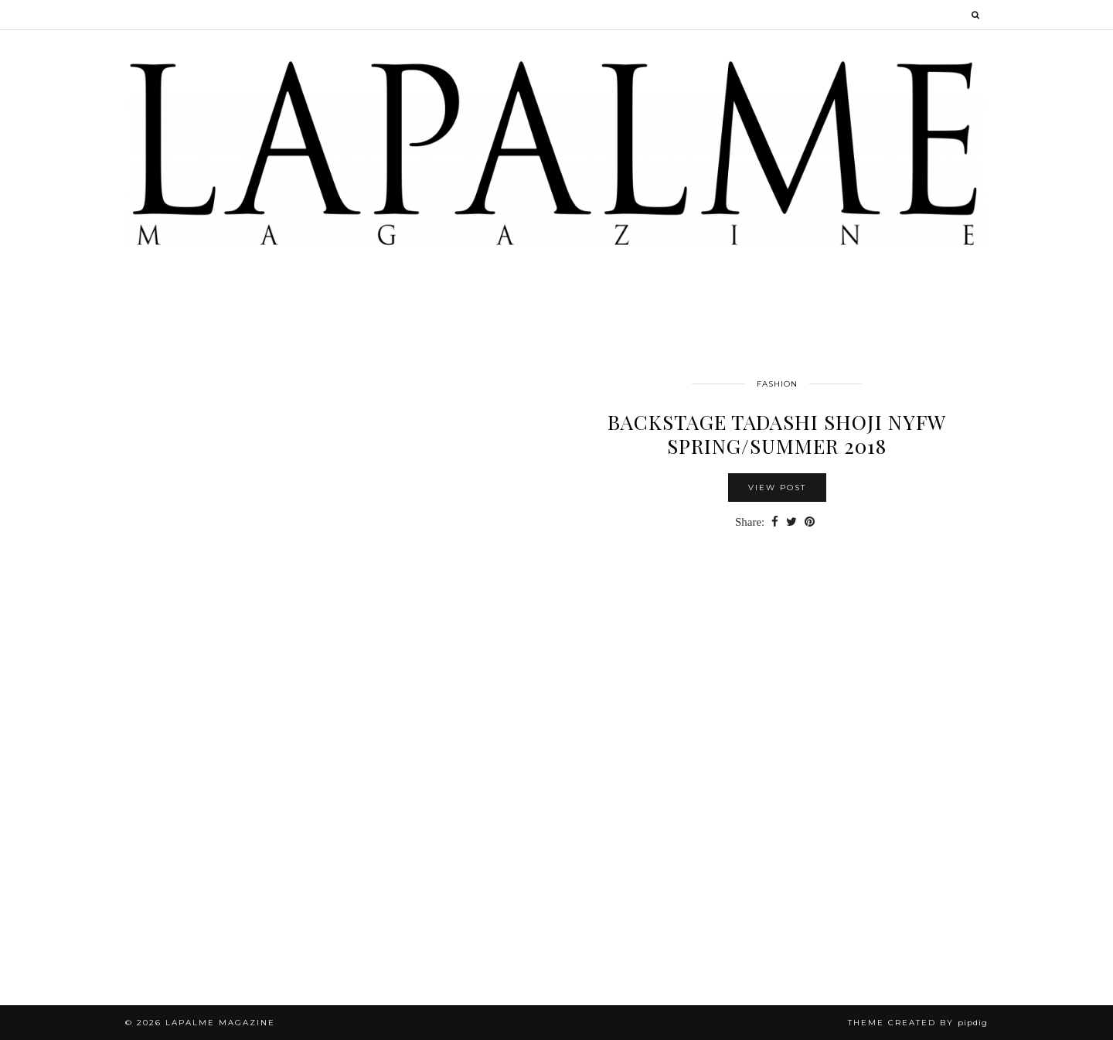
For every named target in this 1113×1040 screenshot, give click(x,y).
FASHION (777, 384)
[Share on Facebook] (775, 522)
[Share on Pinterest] (810, 522)
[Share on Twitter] (791, 522)
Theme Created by (918, 1023)
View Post (777, 487)
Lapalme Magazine (220, 1023)
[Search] (976, 14)
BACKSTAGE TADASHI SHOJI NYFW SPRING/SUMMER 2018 (777, 433)
